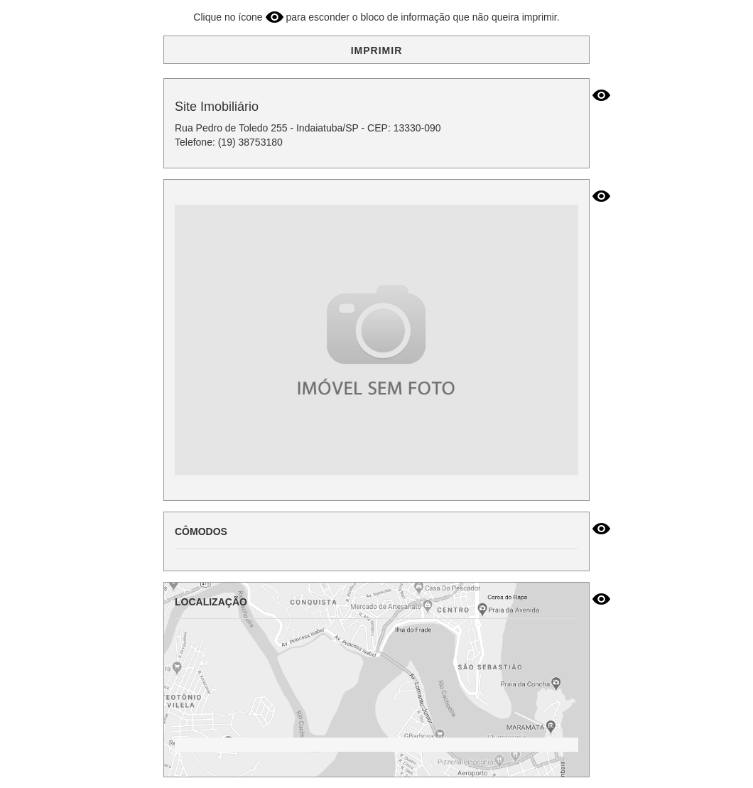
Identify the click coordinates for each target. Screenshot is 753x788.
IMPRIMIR (377, 50)
